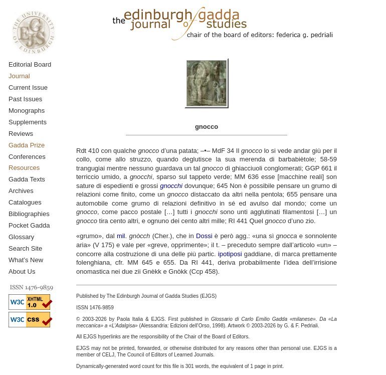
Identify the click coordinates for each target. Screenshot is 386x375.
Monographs (27, 110)
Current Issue (28, 87)
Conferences (27, 156)
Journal (19, 76)
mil (121, 236)
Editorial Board (30, 64)
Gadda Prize (27, 145)
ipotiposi (230, 254)
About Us (22, 271)
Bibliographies (29, 214)
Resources (24, 167)
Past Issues (25, 99)
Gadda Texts (27, 179)
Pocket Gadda (29, 225)
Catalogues (25, 202)
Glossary (21, 237)
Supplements (28, 122)
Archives (21, 191)
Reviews (21, 133)
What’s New (26, 260)
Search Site (25, 248)
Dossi (204, 236)
